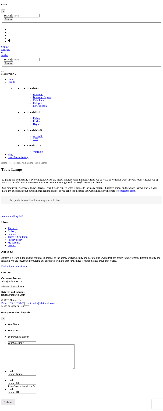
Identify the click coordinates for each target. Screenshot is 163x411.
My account (14, 242)
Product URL (14, 387)
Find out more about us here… (16, 266)
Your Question (16, 343)
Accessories (14, 162)
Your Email (14, 330)
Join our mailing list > (12, 216)
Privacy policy (15, 239)
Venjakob (38, 151)
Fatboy (36, 118)
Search (7, 15)
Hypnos (37, 124)
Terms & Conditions (18, 237)
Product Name (15, 378)
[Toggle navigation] (2, 71)
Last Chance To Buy (18, 157)
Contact (12, 245)
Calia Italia (38, 100)
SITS (35, 139)
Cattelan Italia (40, 106)
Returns (12, 234)
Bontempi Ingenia (42, 97)
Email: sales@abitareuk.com (40, 303)
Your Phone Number (18, 336)
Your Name (14, 324)
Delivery (12, 231)
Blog (10, 154)
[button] (8, 73)
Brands (11, 82)
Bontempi (38, 94)
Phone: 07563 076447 (12, 303)
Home (11, 79)
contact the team (126, 190)
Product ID (13, 396)
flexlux (36, 121)
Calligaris (38, 103)
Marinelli (38, 136)
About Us (13, 228)
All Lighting (27, 162)
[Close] (3, 11)
